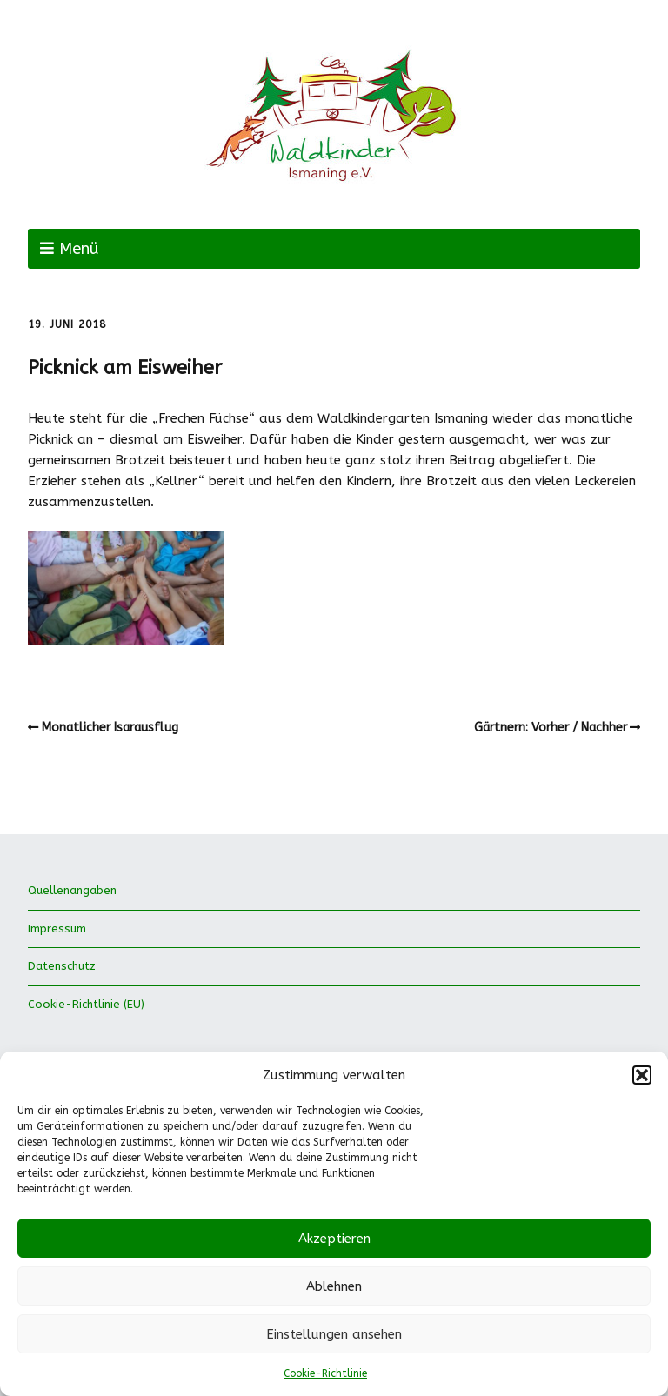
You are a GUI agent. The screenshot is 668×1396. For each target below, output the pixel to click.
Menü (78, 248)
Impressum (57, 928)
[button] (642, 1075)
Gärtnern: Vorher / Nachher (550, 727)
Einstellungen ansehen (334, 1334)
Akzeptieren (334, 1238)
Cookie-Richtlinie (325, 1373)
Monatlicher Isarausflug (110, 727)
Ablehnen (334, 1286)
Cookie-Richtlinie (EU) (86, 1004)
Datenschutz (62, 965)
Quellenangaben (72, 890)
